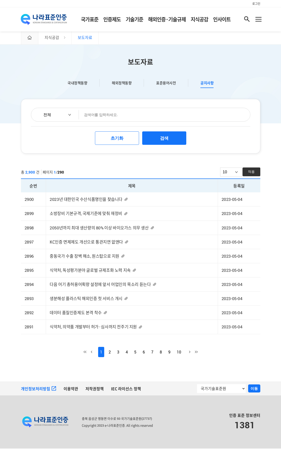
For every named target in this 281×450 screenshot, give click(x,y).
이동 (254, 390)
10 (179, 353)
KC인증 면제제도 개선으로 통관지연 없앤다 (86, 243)
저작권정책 (94, 390)
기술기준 (134, 19)
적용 (251, 173)
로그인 (256, 3)
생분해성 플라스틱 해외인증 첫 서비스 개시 (86, 300)
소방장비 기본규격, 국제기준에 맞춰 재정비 (86, 215)
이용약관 (71, 390)
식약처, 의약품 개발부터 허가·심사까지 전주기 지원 (93, 328)
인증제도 (112, 19)
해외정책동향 (121, 84)
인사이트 (222, 19)
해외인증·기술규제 (167, 19)
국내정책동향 (77, 84)
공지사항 (207, 84)
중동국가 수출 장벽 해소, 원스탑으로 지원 (84, 257)
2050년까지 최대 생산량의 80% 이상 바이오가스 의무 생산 (99, 229)
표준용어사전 (166, 84)
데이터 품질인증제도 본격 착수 (76, 314)
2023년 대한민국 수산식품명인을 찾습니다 (86, 201)
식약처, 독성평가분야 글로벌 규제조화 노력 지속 (90, 271)
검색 (164, 139)
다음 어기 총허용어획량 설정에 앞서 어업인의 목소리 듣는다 (100, 286)
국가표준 (89, 19)
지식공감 (199, 19)
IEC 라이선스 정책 (126, 390)
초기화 (117, 139)
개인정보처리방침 (38, 390)
